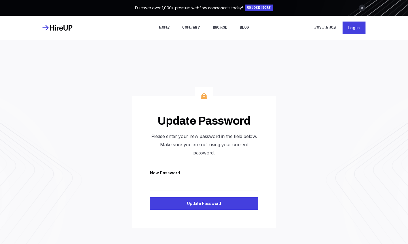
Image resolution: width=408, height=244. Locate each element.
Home (164, 28)
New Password (165, 173)
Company (191, 28)
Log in (354, 27)
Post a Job (324, 28)
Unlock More (259, 8)
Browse (220, 28)
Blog (244, 28)
